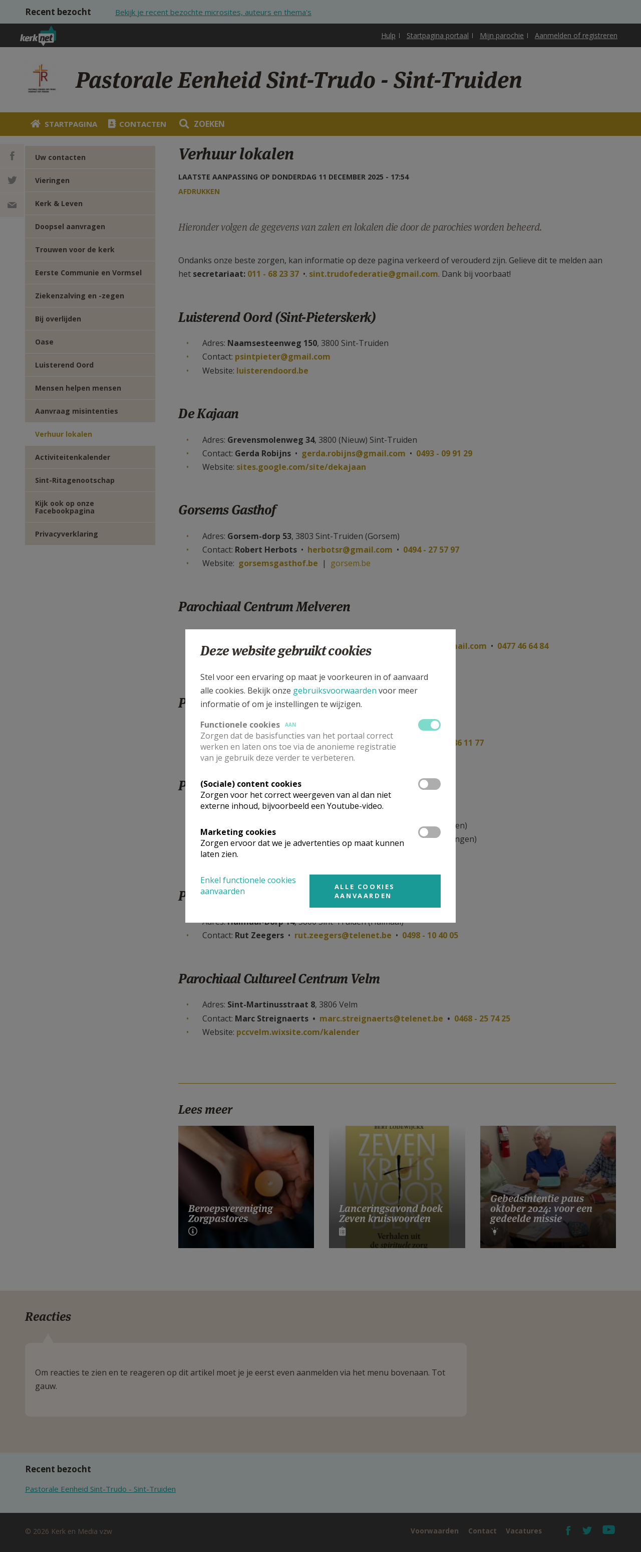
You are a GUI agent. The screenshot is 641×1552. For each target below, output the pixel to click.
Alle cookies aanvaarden (365, 891)
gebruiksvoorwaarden (335, 690)
